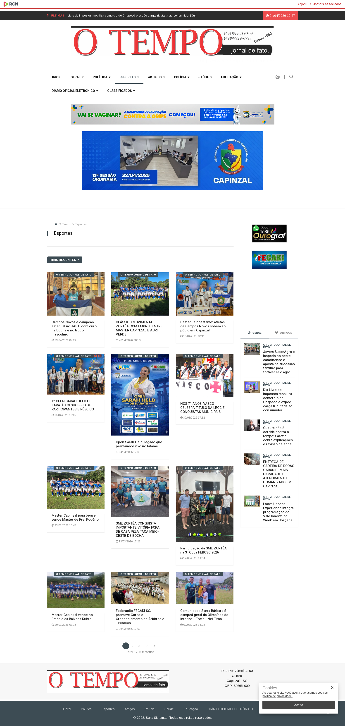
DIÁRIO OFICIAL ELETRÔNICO (75, 91)
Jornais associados (327, 4)
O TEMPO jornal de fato (74, 275)
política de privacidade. (277, 696)
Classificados (121, 91)
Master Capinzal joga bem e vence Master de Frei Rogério (75, 517)
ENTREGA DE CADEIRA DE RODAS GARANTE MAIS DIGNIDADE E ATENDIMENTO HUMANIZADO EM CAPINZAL (278, 474)
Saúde (205, 77)
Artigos (156, 77)
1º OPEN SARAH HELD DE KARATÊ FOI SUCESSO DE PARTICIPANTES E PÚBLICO (73, 405)
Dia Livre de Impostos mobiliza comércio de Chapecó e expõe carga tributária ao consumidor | (132, 15)
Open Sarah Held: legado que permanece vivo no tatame (139, 444)
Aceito (298, 705)
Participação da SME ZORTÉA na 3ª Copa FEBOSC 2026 (203, 550)
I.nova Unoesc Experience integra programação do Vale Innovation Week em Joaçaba (278, 512)
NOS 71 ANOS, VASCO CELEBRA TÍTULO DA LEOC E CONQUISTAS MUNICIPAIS (202, 407)
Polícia (181, 77)
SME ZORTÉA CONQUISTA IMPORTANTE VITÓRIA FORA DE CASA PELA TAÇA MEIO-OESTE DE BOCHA (137, 529)
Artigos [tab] (283, 333)
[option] (132, 16)
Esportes (129, 77)
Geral (77, 77)
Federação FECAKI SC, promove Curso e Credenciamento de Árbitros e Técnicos (140, 616)
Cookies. (270, 688)
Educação (231, 77)
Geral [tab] (255, 333)
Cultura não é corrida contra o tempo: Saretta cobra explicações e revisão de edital (278, 436)
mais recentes (63, 259)
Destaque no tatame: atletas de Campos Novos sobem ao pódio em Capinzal (203, 326)
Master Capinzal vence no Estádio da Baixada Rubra (72, 616)
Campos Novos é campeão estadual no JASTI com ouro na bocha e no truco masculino (74, 328)
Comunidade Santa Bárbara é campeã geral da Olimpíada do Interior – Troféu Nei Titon (204, 614)
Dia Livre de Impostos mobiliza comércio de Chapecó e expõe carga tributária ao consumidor (277, 400)
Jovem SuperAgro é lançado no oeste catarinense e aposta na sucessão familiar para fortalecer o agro (279, 362)
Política (101, 77)
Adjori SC (304, 4)
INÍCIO (57, 77)
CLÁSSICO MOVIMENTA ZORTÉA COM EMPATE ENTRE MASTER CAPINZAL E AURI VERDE (139, 328)
